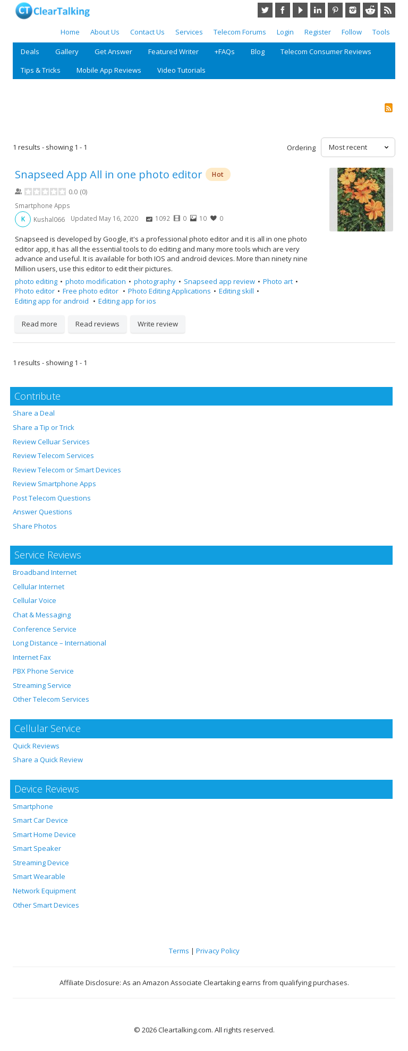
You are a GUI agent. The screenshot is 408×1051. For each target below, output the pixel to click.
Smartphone (33, 806)
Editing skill (236, 291)
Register (317, 32)
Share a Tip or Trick (43, 427)
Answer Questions (42, 511)
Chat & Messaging (42, 614)
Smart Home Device (44, 834)
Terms (179, 950)
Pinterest (335, 10)
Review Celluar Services (51, 441)
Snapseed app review (219, 281)
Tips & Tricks (41, 70)
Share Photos (35, 526)
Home (70, 32)
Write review (158, 324)
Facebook (282, 10)
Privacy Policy (218, 950)
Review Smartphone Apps (54, 483)
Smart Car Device (40, 820)
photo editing (36, 281)
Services (189, 32)
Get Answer (113, 51)
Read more (39, 324)
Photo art (278, 281)
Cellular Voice (34, 600)
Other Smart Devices (46, 905)
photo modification (95, 281)
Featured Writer (173, 51)
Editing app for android (52, 301)
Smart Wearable (39, 876)
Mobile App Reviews (108, 70)
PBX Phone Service (43, 671)
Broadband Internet (44, 572)
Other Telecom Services (51, 699)
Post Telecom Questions (52, 498)
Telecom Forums (240, 32)
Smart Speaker (37, 848)
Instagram (352, 10)
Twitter (265, 10)
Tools (381, 32)
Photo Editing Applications (169, 291)
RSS (387, 10)
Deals (30, 51)
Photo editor (35, 291)
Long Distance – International (59, 643)
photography (155, 281)
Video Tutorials (181, 70)
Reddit (370, 10)
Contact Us (147, 32)
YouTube (300, 10)
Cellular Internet (38, 586)
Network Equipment (44, 890)
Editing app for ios (127, 301)
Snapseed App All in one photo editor (108, 174)
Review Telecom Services (53, 455)
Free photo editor (91, 291)
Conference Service (44, 629)
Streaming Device (41, 862)
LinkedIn (317, 10)
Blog (258, 51)
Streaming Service (42, 685)
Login (285, 32)
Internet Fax (32, 657)
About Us (105, 32)
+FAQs (225, 51)
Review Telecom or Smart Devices (67, 470)
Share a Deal (34, 413)
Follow (352, 32)
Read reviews (97, 324)
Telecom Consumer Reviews (325, 51)
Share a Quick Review (48, 759)
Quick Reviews (36, 746)
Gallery (67, 51)
